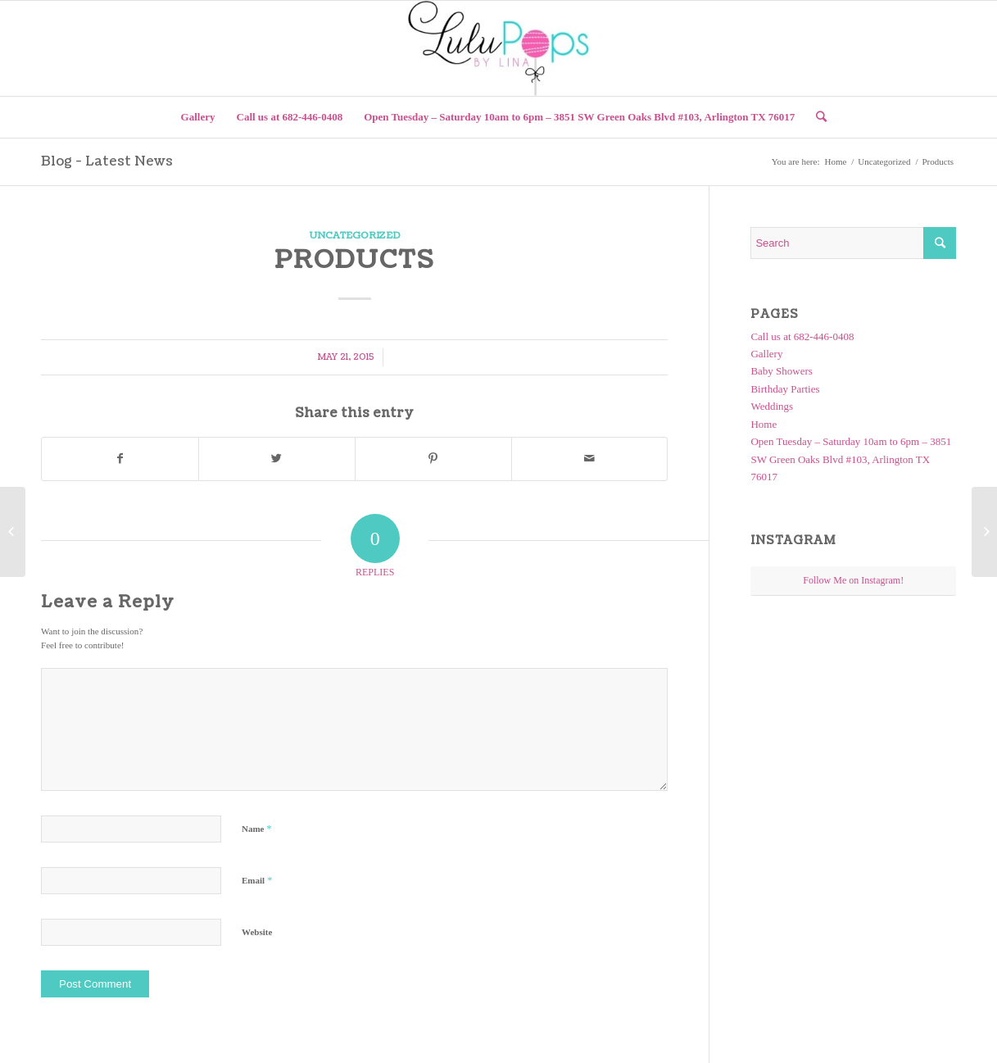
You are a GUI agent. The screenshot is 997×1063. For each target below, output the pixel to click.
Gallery (766, 354)
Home (835, 161)
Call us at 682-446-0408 (802, 336)
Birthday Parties (784, 389)
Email (257, 880)
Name (257, 828)
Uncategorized (884, 161)
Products (354, 260)
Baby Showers (781, 371)
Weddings (771, 406)
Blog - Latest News (107, 161)
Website (257, 932)
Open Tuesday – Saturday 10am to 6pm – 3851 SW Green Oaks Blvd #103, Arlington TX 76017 (850, 459)
